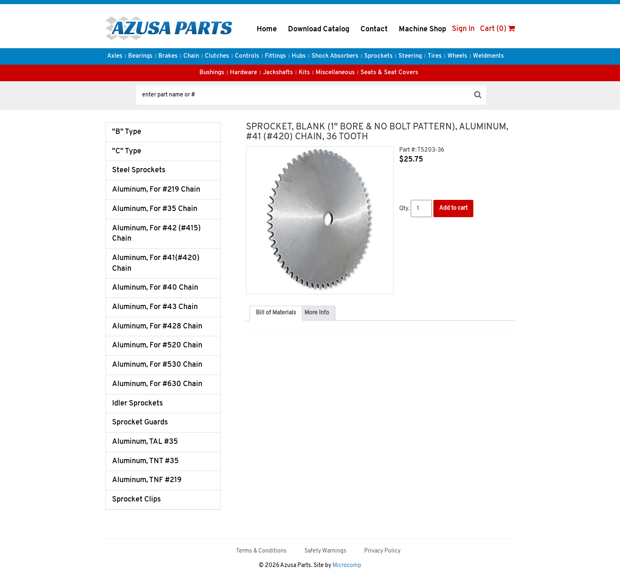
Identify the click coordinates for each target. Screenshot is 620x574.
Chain (191, 56)
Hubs (299, 56)
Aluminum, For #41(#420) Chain (155, 263)
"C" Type (126, 151)
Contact (374, 29)
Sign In (463, 29)
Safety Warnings (325, 551)
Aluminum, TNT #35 (145, 461)
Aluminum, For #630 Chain (157, 384)
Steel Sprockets (139, 170)
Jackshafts (278, 73)
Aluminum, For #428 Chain (157, 326)
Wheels (457, 56)
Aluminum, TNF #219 (147, 480)
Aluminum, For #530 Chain (157, 365)
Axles (114, 56)
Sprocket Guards (140, 422)
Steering (410, 56)
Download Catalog (318, 29)
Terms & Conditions (261, 551)
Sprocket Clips (136, 500)
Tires (435, 56)
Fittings (275, 56)
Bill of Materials (276, 313)
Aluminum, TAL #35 (145, 442)
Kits (304, 73)
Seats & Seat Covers (389, 73)
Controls (247, 56)
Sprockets (378, 56)
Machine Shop (422, 29)
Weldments (488, 56)
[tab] (276, 313)
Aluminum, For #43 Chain (155, 307)
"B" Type (126, 132)
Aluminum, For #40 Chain (155, 288)
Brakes (168, 56)
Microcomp (346, 565)
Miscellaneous (335, 73)
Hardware (243, 73)
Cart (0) (497, 29)
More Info (316, 313)
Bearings (140, 56)
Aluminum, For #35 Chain (154, 209)
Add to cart (453, 208)
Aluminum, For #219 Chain (156, 190)
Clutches (217, 56)
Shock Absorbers (334, 56)
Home (267, 29)
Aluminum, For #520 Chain (157, 345)
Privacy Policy (382, 551)
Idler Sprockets (137, 404)
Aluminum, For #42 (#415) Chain (156, 234)
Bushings (211, 73)
